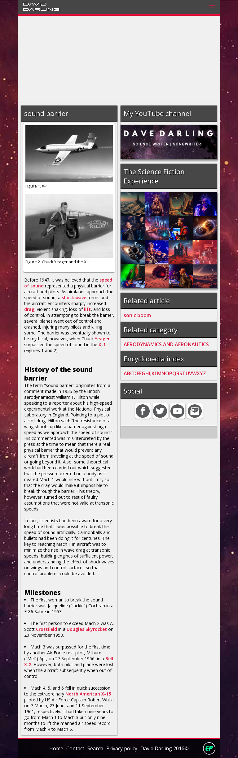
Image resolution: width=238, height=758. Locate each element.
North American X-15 (88, 694)
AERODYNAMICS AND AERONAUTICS (166, 344)
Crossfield (46, 629)
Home (56, 748)
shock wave (74, 297)
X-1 (102, 344)
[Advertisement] (119, 59)
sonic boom (137, 315)
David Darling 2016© (164, 748)
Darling (41, 9)
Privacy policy (121, 748)
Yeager (102, 339)
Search (95, 748)
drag (29, 309)
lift (87, 309)
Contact (75, 748)
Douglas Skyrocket (87, 629)
